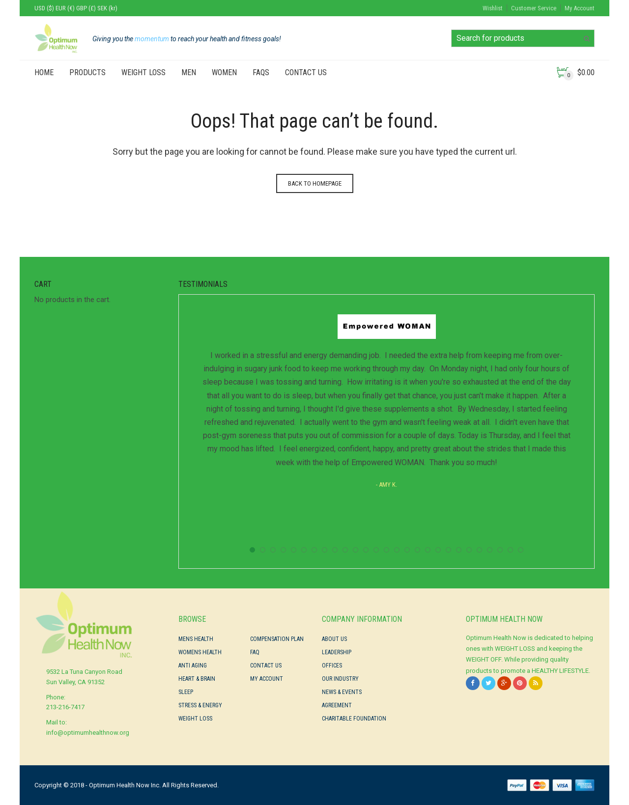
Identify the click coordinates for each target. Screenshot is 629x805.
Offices (332, 665)
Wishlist (493, 8)
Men (188, 72)
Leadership (336, 652)
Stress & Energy (200, 705)
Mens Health (195, 639)
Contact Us (306, 72)
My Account (580, 8)
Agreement (337, 705)
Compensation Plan (277, 639)
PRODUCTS (87, 72)
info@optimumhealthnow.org (87, 732)
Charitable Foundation (354, 718)
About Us (334, 639)
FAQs (261, 72)
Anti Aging (192, 665)
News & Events (342, 692)
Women (224, 72)
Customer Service (533, 8)
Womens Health (200, 652)
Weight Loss (143, 72)
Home (44, 72)
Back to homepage (315, 183)
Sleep (185, 692)
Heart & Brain (196, 678)
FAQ (254, 652)
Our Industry (340, 678)
